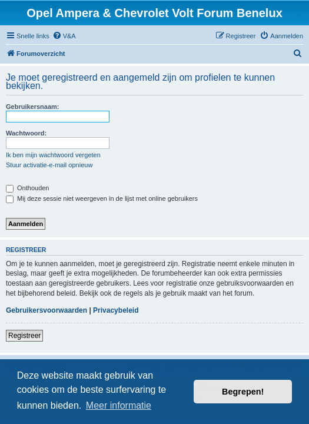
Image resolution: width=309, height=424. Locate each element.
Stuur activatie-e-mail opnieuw (49, 164)
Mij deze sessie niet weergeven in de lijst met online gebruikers (102, 198)
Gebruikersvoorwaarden (46, 310)
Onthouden (27, 187)
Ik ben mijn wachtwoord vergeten (53, 154)
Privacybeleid (115, 310)
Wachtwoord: (26, 133)
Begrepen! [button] (243, 391)
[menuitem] (64, 36)
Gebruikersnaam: (32, 106)
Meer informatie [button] (118, 405)
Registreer (24, 336)
